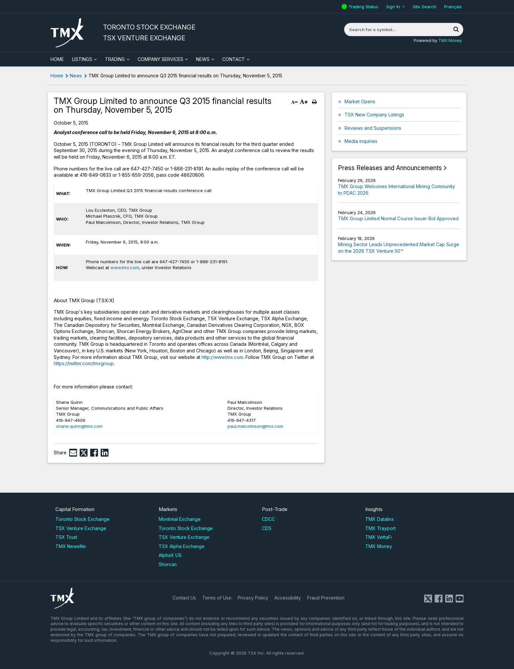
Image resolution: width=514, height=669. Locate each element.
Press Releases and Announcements (390, 168)
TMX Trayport (380, 528)
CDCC (268, 519)
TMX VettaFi (378, 537)
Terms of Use (216, 597)
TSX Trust (66, 537)
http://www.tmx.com (222, 357)
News (202, 59)
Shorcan (168, 564)
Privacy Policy (253, 597)
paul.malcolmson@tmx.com (255, 426)
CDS (266, 528)
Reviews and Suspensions (373, 128)
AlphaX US (170, 555)
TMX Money (450, 40)
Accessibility (287, 597)
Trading (115, 59)
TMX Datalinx (379, 519)
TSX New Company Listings (374, 114)
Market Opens (360, 101)
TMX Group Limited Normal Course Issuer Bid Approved (398, 218)
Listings (82, 59)
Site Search (424, 6)
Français (453, 6)
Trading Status (364, 6)
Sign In (393, 6)
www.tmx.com (124, 267)
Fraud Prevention (326, 597)
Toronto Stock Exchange (82, 519)
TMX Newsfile (70, 546)
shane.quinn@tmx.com (79, 426)
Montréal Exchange (180, 519)
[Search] (456, 29)
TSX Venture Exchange (80, 528)
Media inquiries (361, 141)
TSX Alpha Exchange (182, 546)
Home (56, 75)
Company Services (160, 59)
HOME (57, 59)
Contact (233, 59)
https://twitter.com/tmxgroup (84, 363)
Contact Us (184, 597)
